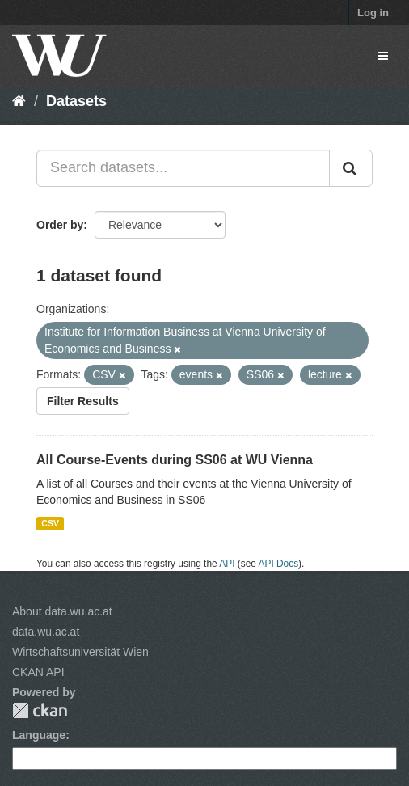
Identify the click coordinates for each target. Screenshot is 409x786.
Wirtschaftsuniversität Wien (80, 651)
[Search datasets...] (183, 168)
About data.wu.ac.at (62, 611)
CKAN (39, 710)
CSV (50, 523)
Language (38, 735)
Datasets (76, 101)
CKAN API (38, 672)
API (226, 563)
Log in (373, 12)
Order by (59, 224)
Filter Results (83, 401)
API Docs (279, 563)
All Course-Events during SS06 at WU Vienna (174, 460)
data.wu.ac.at (45, 631)
